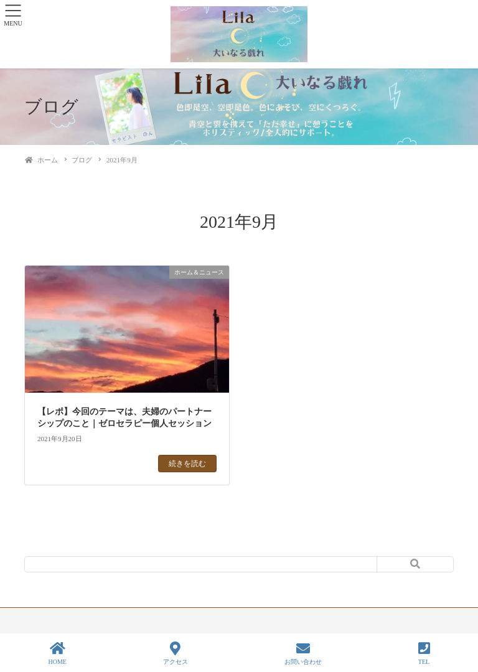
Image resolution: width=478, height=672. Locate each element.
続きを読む (187, 463)
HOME (57, 653)
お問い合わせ (303, 653)
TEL (424, 653)
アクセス (175, 653)
